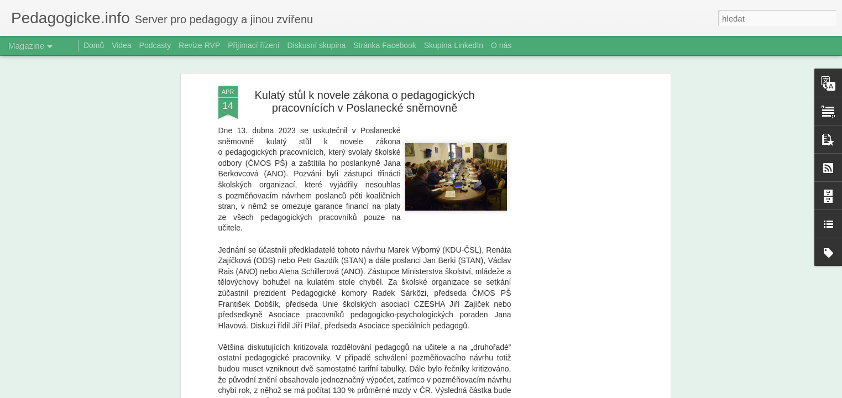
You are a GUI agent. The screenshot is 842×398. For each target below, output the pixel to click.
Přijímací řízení (253, 45)
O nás (501, 45)
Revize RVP (199, 45)
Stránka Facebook (384, 45)
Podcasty (155, 45)
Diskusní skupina (316, 45)
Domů (93, 45)
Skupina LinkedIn (453, 45)
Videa (122, 45)
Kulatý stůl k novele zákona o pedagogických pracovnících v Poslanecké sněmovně (364, 101)
